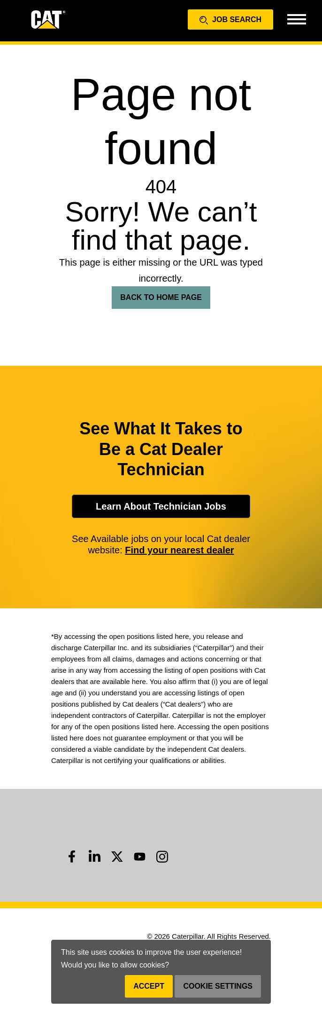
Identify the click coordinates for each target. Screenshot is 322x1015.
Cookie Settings (218, 986)
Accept (148, 986)
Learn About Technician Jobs (161, 506)
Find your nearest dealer (179, 550)
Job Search (230, 20)
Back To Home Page (161, 297)
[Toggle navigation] (296, 19)
